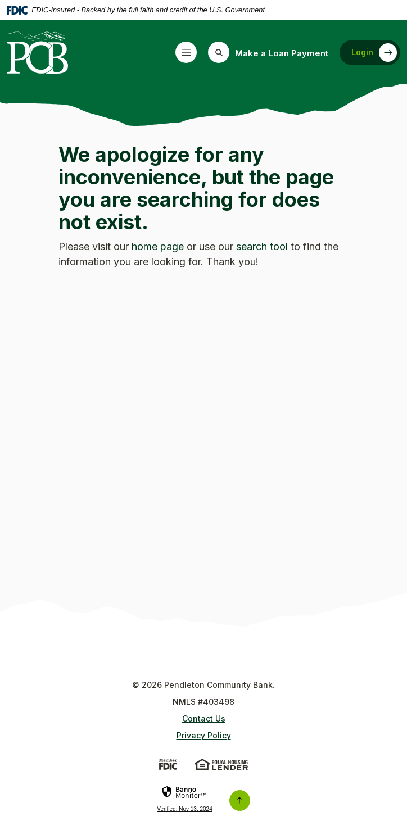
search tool (262, 246)
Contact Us (203, 718)
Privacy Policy (204, 735)
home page (158, 246)
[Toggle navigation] (186, 52)
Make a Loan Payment (281, 53)
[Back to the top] (239, 800)
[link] (184, 802)
